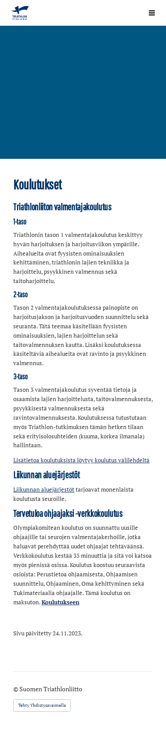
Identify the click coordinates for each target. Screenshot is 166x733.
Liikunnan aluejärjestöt (43, 489)
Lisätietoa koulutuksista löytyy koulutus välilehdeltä (81, 460)
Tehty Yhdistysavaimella (42, 705)
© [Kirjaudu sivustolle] (16, 689)
